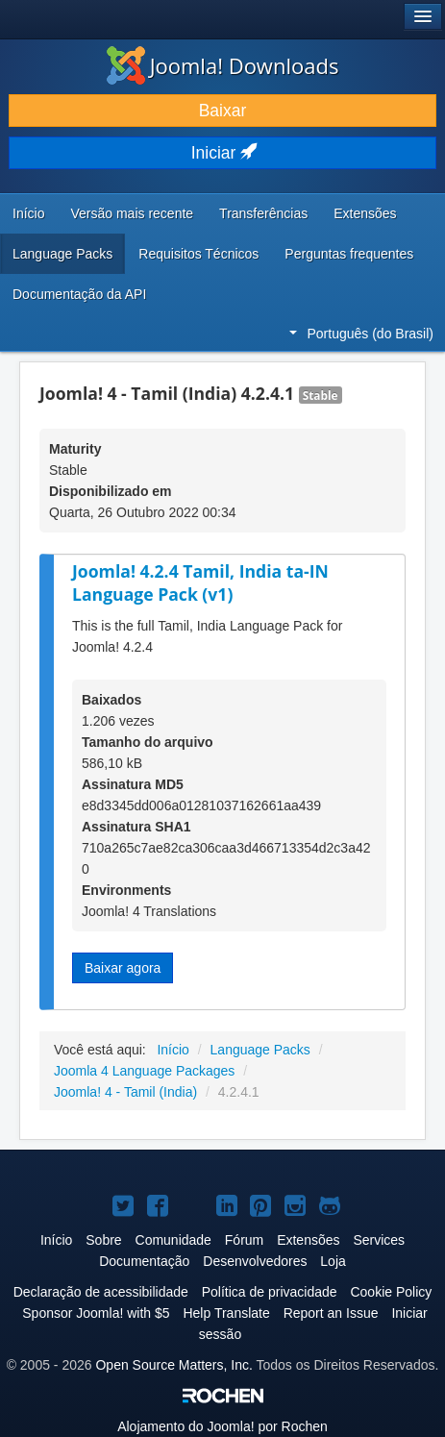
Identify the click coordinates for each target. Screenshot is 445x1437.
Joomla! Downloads (223, 65)
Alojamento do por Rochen (222, 1426)
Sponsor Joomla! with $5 (95, 1313)
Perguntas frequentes (348, 253)
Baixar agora (123, 968)
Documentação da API (79, 294)
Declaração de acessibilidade (100, 1292)
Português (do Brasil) (361, 333)
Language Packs (62, 253)
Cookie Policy (391, 1292)
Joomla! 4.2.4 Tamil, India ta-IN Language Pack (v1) (200, 583)
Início (28, 213)
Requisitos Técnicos (198, 253)
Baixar (223, 110)
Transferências (263, 213)
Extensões (365, 213)
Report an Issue (331, 1313)
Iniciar (223, 152)
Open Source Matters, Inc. (173, 1365)
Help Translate (226, 1313)
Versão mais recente (131, 213)
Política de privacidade (269, 1292)
